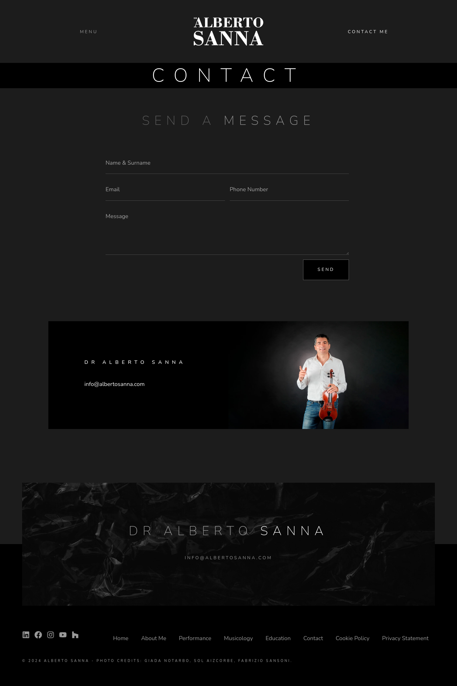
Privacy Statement (405, 638)
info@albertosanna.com (114, 384)
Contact (313, 638)
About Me (153, 638)
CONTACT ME (368, 32)
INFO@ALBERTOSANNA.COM (228, 558)
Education (278, 638)
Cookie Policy (352, 638)
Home (121, 638)
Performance (195, 638)
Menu (89, 32)
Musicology (238, 638)
